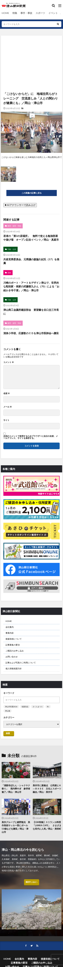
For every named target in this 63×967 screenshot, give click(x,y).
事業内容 (10, 633)
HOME (5, 13)
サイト (6, 420)
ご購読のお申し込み (15, 650)
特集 (14, 13)
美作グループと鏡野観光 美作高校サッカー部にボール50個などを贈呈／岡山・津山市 (16, 827)
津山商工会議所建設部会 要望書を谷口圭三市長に (31, 311)
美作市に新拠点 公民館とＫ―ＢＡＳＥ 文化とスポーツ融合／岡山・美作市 (47, 788)
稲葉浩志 (25, 707)
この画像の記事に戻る (32, 193)
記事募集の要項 (13, 645)
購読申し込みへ (31, 882)
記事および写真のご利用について (21, 662)
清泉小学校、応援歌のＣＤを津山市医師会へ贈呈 (31, 333)
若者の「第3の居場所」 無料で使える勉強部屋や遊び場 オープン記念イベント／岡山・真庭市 (31, 237)
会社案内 (10, 627)
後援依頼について (14, 639)
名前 (6, 393)
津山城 (7, 711)
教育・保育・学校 (14, 226)
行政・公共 (12, 249)
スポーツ (40, 13)
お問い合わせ (12, 656)
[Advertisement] (31, 50)
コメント (8, 362)
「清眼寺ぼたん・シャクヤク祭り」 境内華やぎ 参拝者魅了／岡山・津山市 (16, 788)
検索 (8, 733)
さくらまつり (38, 707)
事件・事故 (26, 13)
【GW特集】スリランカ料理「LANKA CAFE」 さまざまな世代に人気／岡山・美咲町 (47, 825)
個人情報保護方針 (14, 668)
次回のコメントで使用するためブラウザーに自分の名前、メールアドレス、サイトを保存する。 (30, 437)
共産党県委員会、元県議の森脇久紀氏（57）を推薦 (31, 261)
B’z (48, 707)
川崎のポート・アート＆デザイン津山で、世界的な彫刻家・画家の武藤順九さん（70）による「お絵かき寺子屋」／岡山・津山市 (31, 286)
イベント (53, 13)
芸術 (9, 273)
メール (7, 407)
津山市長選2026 (11, 707)
